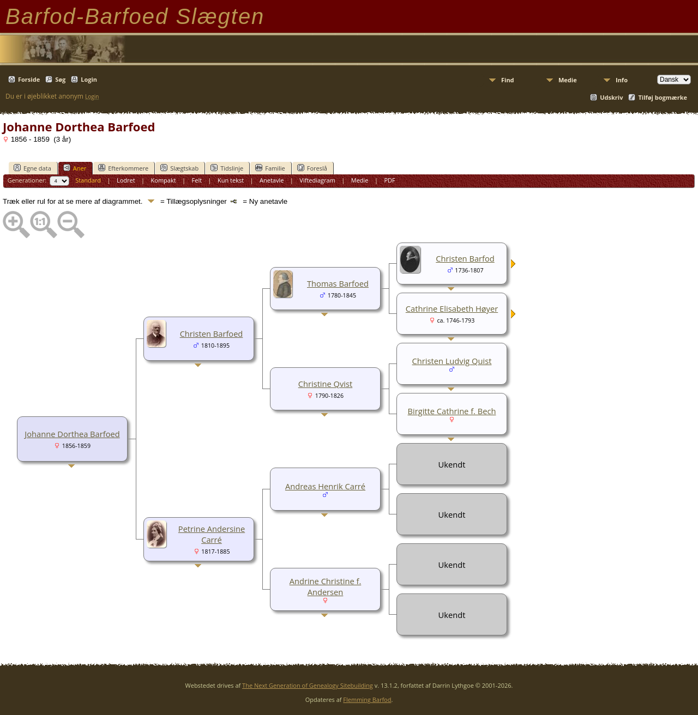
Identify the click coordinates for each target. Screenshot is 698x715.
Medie (567, 80)
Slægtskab (179, 167)
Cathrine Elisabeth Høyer (452, 308)
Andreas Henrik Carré (325, 486)
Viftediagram (317, 180)
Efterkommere (123, 167)
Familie (270, 167)
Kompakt (163, 180)
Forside (29, 79)
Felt (197, 180)
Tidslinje (226, 167)
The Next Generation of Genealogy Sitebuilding (307, 685)
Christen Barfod (465, 258)
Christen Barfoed (211, 333)
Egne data (32, 167)
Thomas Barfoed (338, 283)
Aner (74, 167)
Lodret (126, 180)
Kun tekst (231, 180)
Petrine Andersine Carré (211, 534)
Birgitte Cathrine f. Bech (452, 410)
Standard (88, 180)
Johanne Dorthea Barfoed (72, 433)
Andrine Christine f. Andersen (326, 586)
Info (622, 80)
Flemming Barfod (367, 699)
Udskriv (611, 97)
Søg (60, 79)
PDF (389, 180)
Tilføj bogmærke (662, 97)
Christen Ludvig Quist (452, 360)
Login (89, 79)
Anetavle (272, 180)
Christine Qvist (325, 383)
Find (507, 80)
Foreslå (312, 167)
